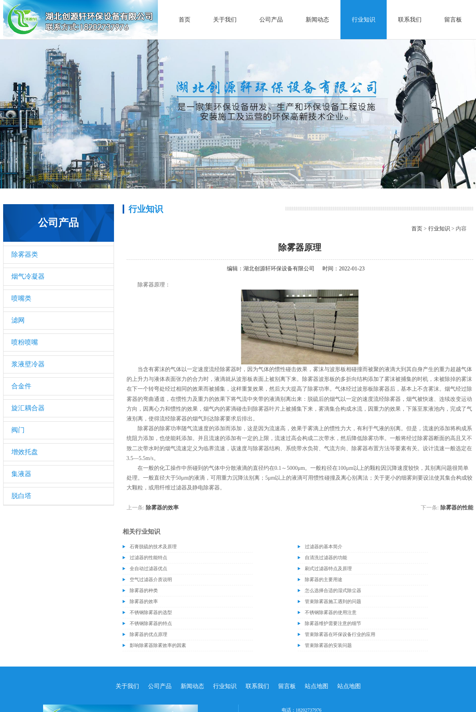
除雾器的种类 (144, 590)
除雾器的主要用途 (323, 579)
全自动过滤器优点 (148, 568)
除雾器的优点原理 (148, 634)
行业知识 (363, 19)
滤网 (18, 320)
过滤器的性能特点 (148, 557)
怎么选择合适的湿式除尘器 (333, 590)
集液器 (21, 474)
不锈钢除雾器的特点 (151, 623)
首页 (184, 19)
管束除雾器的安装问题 (328, 645)
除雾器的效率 (162, 508)
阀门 (18, 430)
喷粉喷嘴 (24, 342)
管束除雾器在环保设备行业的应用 (340, 634)
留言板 (453, 19)
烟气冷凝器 (28, 276)
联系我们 (410, 19)
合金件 (21, 386)
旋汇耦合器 (28, 408)
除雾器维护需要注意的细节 (333, 623)
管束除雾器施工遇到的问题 (333, 601)
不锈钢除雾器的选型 (151, 612)
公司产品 (271, 19)
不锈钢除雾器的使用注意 (331, 612)
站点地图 (316, 686)
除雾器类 (24, 254)
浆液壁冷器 (28, 364)
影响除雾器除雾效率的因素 (158, 645)
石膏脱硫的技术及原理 (153, 546)
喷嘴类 (21, 298)
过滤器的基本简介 (323, 546)
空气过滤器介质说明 (151, 579)
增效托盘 (24, 452)
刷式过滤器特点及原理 (328, 568)
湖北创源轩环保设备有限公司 (279, 269)
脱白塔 (21, 496)
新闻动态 (317, 19)
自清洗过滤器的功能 (326, 557)
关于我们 (225, 19)
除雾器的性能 (456, 508)
